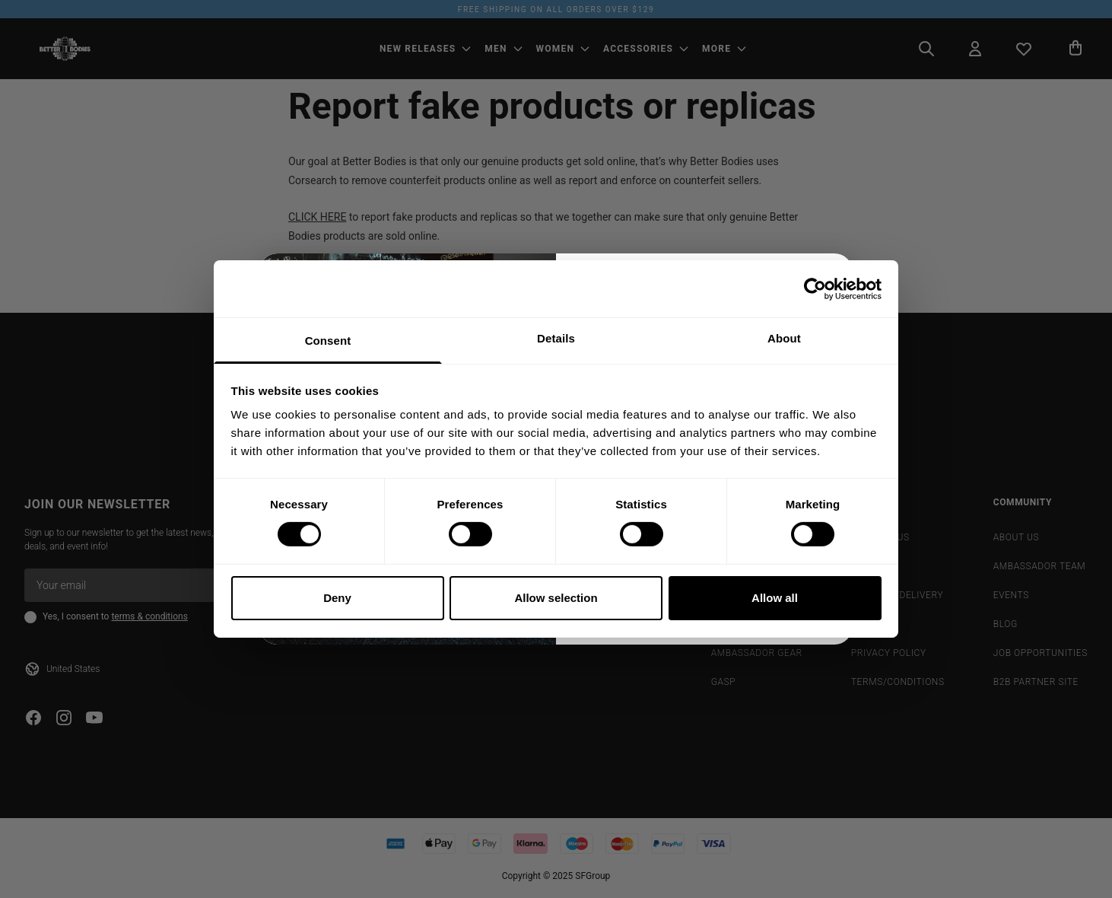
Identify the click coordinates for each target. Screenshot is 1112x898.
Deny (337, 597)
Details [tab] (556, 338)
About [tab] (784, 338)
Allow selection (555, 597)
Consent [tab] (328, 340)
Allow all (774, 597)
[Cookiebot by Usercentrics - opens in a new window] (815, 288)
